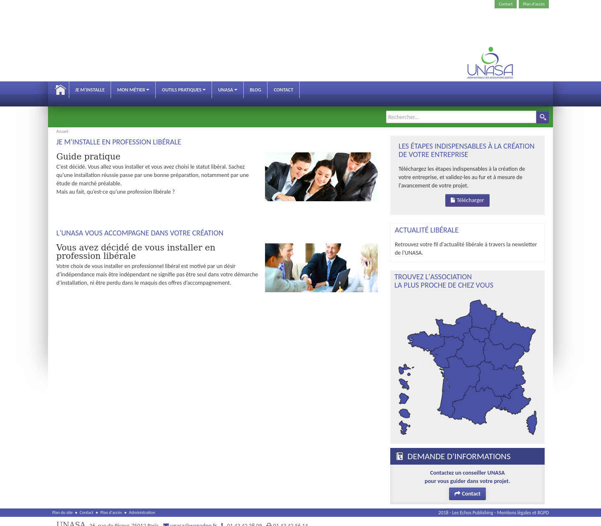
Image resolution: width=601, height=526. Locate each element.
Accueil (60, 89)
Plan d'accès (534, 4)
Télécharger (467, 191)
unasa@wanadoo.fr (193, 517)
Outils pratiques (184, 90)
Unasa (227, 90)
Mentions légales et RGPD (523, 504)
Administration (142, 504)
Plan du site (62, 504)
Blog (255, 90)
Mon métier (133, 90)
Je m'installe (90, 90)
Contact (506, 4)
